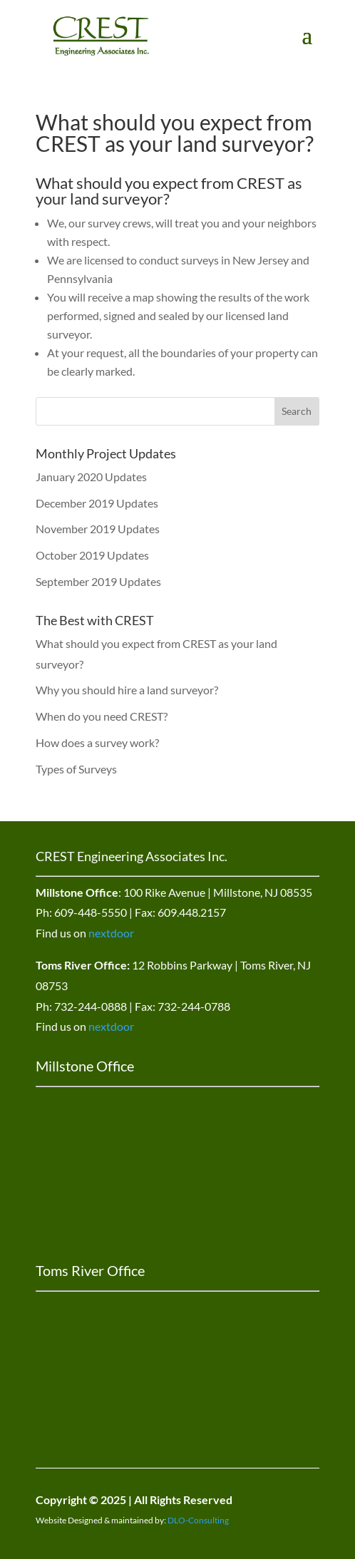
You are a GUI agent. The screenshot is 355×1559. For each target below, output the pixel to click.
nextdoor (111, 933)
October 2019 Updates (92, 555)
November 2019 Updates (98, 528)
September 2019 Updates (98, 581)
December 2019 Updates (97, 503)
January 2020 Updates (91, 476)
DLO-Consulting (198, 1520)
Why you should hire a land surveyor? (127, 689)
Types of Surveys (76, 769)
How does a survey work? (97, 742)
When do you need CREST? (102, 716)
